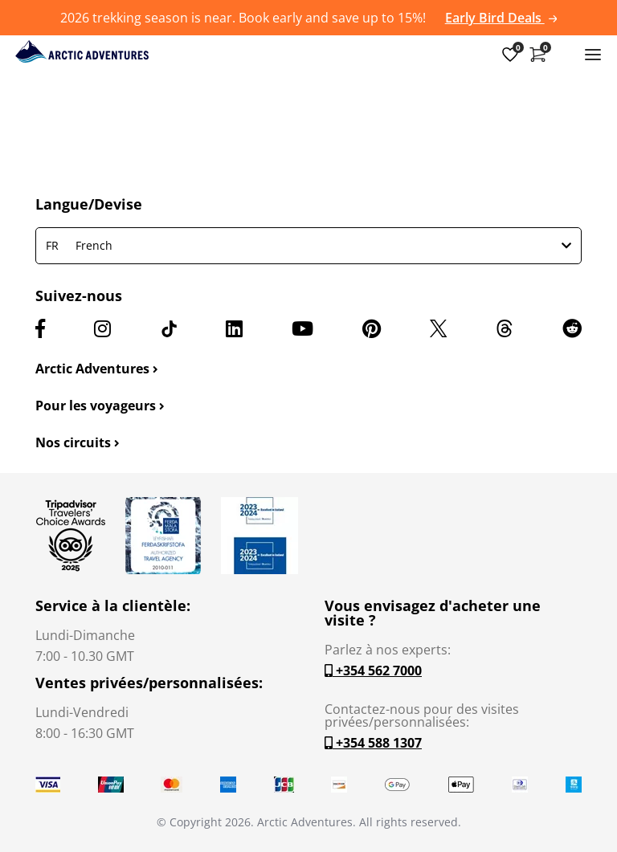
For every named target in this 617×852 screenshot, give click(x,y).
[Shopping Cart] (537, 54)
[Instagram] (102, 328)
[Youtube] (302, 328)
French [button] (308, 245)
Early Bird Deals (501, 17)
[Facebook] (40, 328)
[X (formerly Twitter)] (438, 328)
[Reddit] (572, 328)
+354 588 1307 (373, 743)
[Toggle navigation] (593, 54)
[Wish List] (510, 54)
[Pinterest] (371, 328)
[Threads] (504, 328)
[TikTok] (169, 328)
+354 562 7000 (373, 670)
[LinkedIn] (234, 328)
